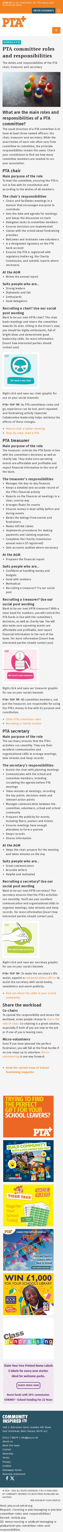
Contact (7, 1449)
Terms (6, 1457)
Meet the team (11, 1445)
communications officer (40, 977)
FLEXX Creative (53, 1500)
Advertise (8, 1453)
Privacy (7, 1462)
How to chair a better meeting (25, 428)
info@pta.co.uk (29, 1437)
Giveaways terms (12, 1470)
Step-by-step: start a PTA (22, 433)
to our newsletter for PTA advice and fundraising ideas (28, 4)
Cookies (7, 1466)
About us (8, 1441)
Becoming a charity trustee (23, 723)
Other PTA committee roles (23, 719)
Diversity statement (14, 1474)
